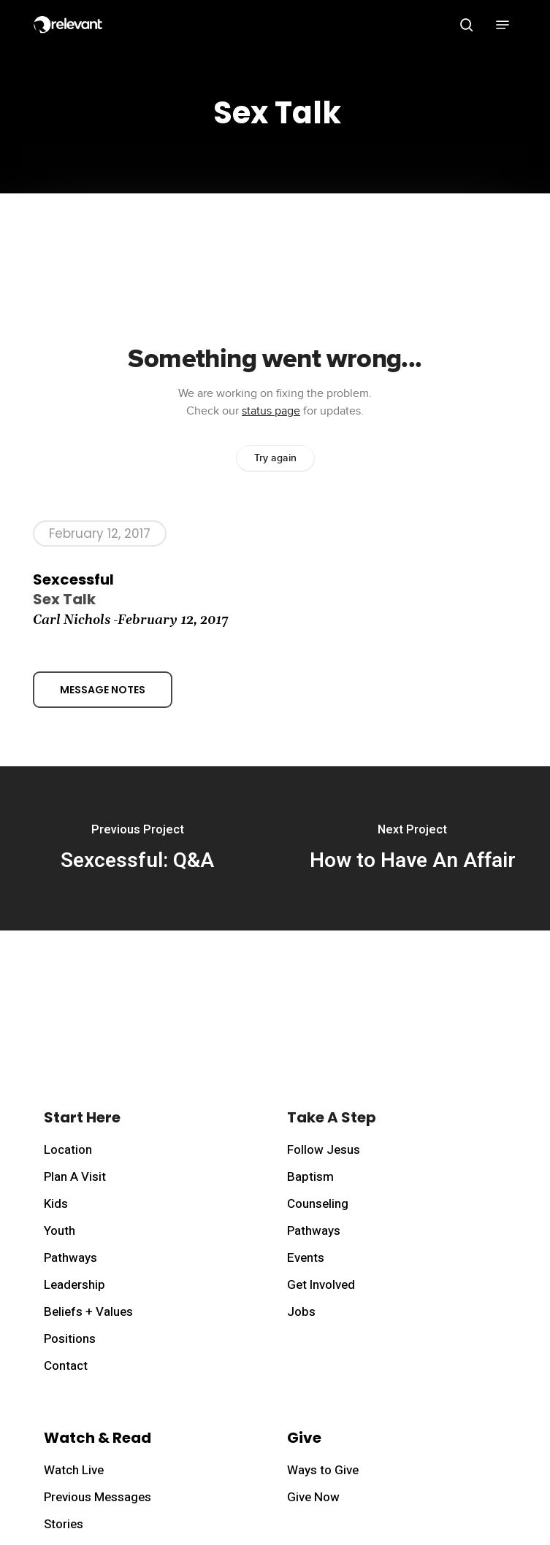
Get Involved (321, 1285)
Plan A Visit (75, 1177)
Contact (66, 1366)
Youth (59, 1231)
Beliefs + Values (88, 1312)
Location (68, 1150)
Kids (56, 1204)
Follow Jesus (323, 1150)
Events (305, 1258)
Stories (63, 1524)
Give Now (313, 1497)
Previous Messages (97, 1497)
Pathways (70, 1258)
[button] (502, 25)
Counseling (317, 1204)
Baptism (310, 1177)
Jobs (301, 1312)
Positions (70, 1339)
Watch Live (74, 1470)
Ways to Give (323, 1470)
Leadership (74, 1285)
